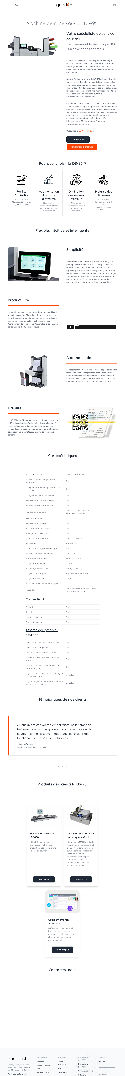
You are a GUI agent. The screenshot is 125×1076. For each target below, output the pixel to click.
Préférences (62, 1072)
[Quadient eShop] (114, 5)
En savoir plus (43, 879)
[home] (65, 5)
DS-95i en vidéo (86, 131)
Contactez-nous (78, 139)
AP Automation (43, 1072)
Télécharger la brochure (82, 147)
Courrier (40, 1062)
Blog (59, 1068)
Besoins (102, 1062)
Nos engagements (85, 1071)
